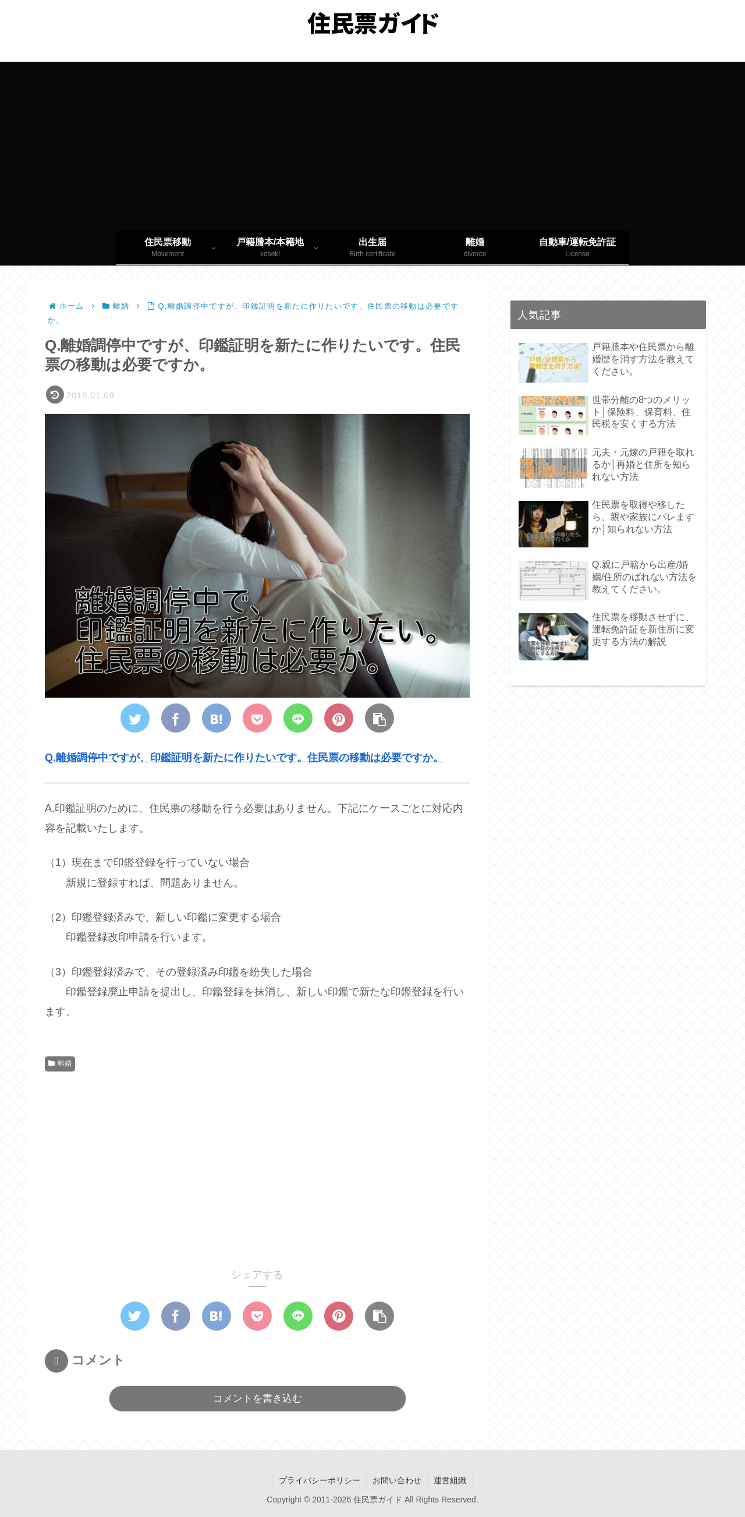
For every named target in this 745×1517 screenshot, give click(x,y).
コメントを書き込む (257, 1398)
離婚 (60, 1063)
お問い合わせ (396, 1480)
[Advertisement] (372, 143)
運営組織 (450, 1480)
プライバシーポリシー (319, 1480)
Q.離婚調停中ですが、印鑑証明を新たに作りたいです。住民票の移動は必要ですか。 (244, 757)
